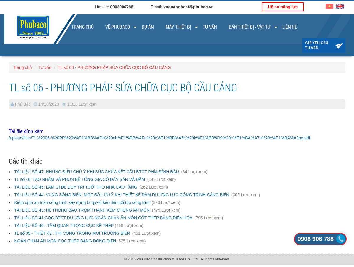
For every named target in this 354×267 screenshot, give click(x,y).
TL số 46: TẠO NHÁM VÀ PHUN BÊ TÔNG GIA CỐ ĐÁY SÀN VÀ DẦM (80, 179)
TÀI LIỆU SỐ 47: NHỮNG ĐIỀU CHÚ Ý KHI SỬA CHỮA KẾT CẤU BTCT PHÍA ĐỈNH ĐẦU (97, 171)
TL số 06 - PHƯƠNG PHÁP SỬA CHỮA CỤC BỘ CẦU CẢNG (114, 67)
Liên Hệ (289, 27)
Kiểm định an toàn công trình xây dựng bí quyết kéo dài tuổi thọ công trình (82, 202)
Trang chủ (82, 27)
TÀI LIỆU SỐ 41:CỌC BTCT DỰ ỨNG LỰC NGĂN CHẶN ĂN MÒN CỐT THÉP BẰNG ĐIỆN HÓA (103, 217)
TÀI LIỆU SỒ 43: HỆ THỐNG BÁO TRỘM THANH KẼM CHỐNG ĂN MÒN (82, 210)
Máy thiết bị (178, 27)
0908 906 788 (316, 239)
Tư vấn (210, 27)
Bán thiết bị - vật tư (249, 27)
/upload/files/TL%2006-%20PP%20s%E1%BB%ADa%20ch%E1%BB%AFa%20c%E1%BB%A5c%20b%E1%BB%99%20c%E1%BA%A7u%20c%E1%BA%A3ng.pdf (159, 138)
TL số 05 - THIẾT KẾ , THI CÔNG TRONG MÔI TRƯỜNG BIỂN (72, 233)
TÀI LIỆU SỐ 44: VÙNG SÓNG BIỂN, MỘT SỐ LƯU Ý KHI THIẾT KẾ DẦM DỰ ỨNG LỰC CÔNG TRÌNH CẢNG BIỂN (122, 194)
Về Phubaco (117, 27)
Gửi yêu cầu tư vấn (316, 45)
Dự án (148, 27)
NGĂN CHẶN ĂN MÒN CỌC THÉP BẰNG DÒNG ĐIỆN (65, 241)
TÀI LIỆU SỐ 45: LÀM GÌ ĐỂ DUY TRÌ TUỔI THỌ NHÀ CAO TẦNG (76, 187)
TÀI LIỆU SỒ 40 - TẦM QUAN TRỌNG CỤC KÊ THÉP (64, 225)
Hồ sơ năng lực (283, 6)
